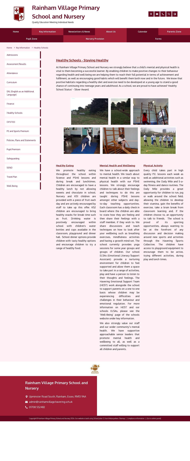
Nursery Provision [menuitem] (95, 38)
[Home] (9, 47)
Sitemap (122, 458)
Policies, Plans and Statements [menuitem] (21, 140)
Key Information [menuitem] (47, 31)
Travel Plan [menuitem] (12, 176)
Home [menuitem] (16, 31)
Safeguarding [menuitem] (13, 158)
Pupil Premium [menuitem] (13, 149)
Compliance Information (135, 458)
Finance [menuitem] (10, 103)
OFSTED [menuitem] (11, 122)
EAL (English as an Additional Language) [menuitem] (20, 93)
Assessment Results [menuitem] (16, 64)
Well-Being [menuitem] (12, 186)
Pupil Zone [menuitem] (31, 38)
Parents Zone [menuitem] (174, 31)
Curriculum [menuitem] (12, 82)
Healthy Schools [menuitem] (14, 113)
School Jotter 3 (99, 458)
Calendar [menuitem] (142, 31)
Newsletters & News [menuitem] (79, 31)
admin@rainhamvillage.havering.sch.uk (50, 441)
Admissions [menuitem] (12, 55)
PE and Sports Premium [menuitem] (18, 131)
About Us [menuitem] (111, 31)
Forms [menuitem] (158, 38)
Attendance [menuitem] (12, 73)
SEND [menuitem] (9, 167)
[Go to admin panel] (154, 458)
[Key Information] (23, 47)
